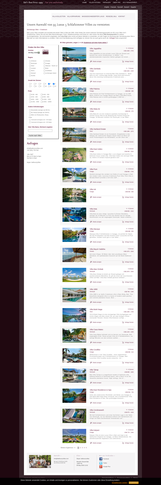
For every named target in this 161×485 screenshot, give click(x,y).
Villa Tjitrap (94, 370)
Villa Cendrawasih (97, 410)
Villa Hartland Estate (98, 129)
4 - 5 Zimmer (129, 208)
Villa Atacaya (95, 229)
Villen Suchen (94, 2)
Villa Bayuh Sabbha (97, 249)
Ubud (91, 131)
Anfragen (107, 2)
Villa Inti (93, 189)
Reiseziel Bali (111, 16)
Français (113, 7)
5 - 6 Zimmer (129, 48)
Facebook (106, 459)
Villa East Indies (96, 149)
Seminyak (92, 211)
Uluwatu (92, 251)
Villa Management (130, 2)
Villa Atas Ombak (96, 269)
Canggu (92, 50)
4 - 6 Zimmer (129, 169)
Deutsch (126, 7)
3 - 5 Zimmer (129, 88)
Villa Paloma (95, 89)
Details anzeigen (97, 61)
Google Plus (106, 466)
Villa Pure (93, 169)
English (106, 7)
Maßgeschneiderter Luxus (93, 16)
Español (133, 7)
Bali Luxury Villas (36, 16)
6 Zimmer (130, 309)
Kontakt (121, 16)
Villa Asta (93, 209)
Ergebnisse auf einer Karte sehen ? (96, 42)
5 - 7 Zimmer (129, 68)
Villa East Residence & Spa (100, 390)
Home (84, 2)
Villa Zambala (95, 69)
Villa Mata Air (95, 109)
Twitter (105, 463)
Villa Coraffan (95, 350)
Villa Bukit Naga (96, 309)
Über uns (116, 2)
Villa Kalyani (94, 430)
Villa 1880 (94, 289)
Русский (120, 7)
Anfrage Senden (129, 61)
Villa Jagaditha (95, 48)
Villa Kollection (58, 16)
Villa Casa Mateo (96, 329)
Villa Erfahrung (73, 16)
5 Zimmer (130, 128)
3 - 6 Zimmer (129, 148)
